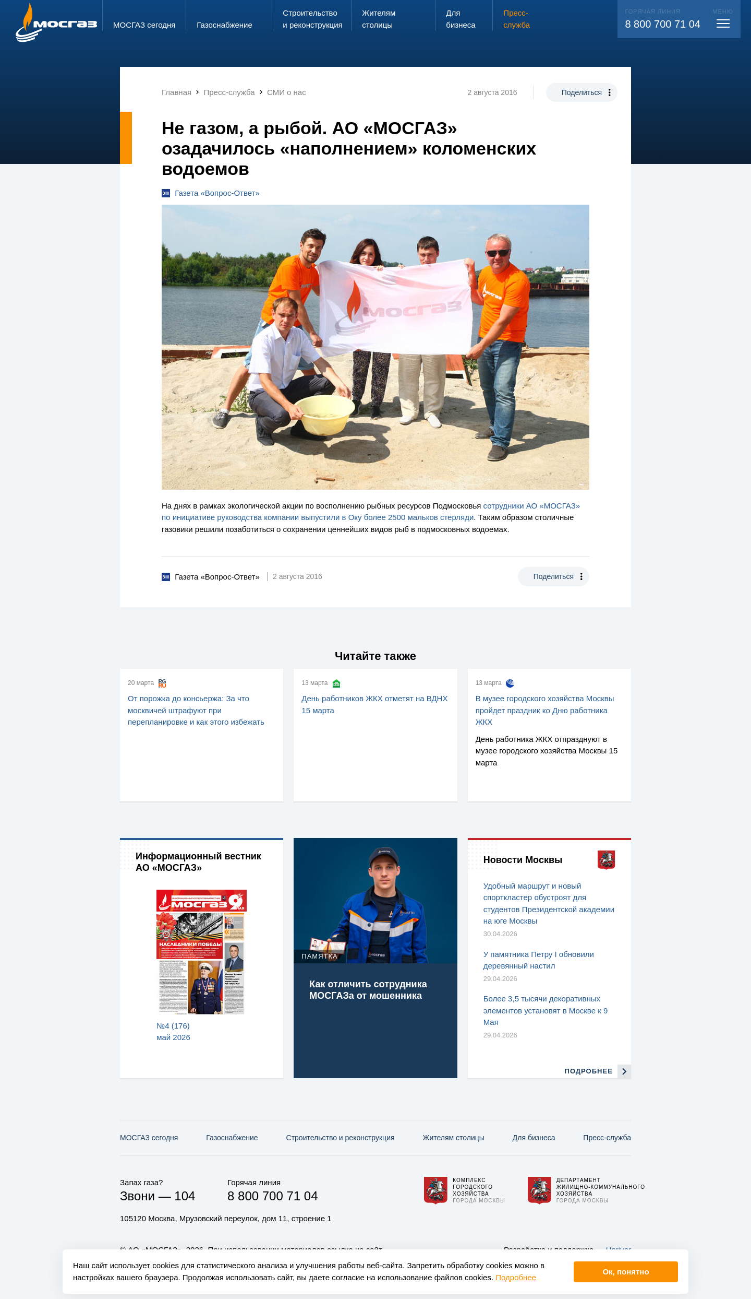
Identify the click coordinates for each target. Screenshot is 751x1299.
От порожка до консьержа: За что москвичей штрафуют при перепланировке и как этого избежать (196, 710)
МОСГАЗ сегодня (149, 1137)
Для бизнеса (534, 1137)
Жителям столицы (453, 1137)
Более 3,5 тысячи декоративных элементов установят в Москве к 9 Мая (545, 1010)
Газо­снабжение (232, 1137)
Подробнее (515, 1277)
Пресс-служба (607, 1137)
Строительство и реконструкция (340, 1137)
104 (184, 1196)
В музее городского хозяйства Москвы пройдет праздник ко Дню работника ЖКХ (545, 710)
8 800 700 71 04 (662, 24)
